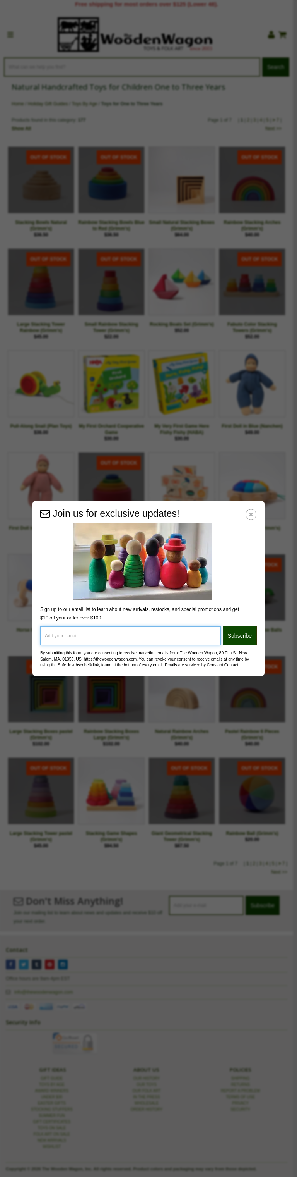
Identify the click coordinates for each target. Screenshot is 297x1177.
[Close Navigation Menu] (251, 514)
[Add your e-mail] (130, 635)
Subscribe (240, 636)
